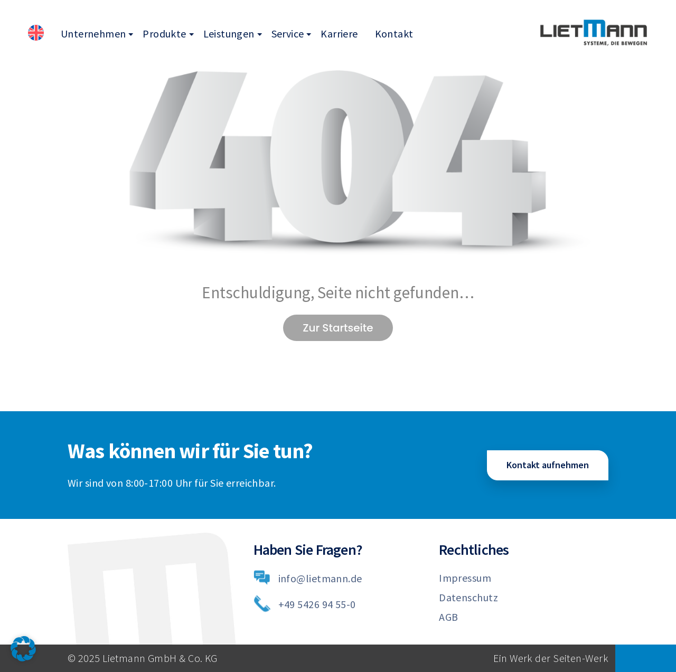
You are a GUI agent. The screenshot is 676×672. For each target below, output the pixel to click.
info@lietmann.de (320, 578)
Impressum (465, 577)
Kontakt (394, 33)
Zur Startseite (338, 327)
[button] (23, 649)
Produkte (164, 33)
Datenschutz (468, 597)
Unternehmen (93, 33)
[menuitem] (35, 34)
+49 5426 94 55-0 (317, 604)
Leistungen (229, 33)
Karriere (339, 33)
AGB (448, 616)
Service (287, 33)
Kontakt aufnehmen (547, 465)
